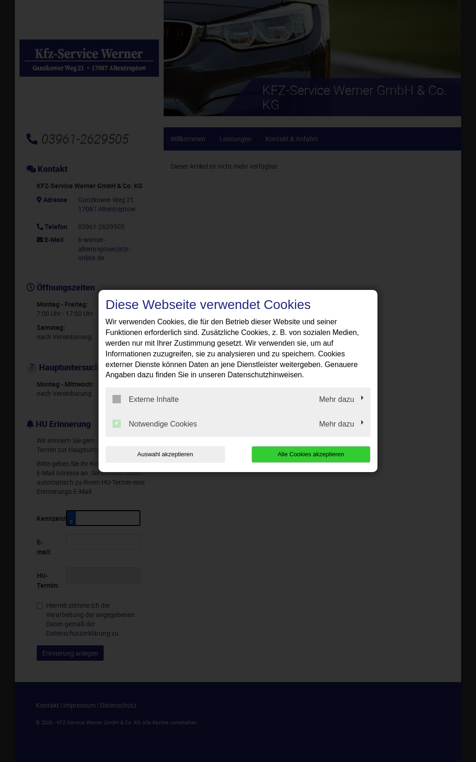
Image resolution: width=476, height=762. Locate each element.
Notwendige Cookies (154, 424)
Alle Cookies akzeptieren (311, 454)
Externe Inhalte (145, 399)
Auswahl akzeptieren (165, 454)
